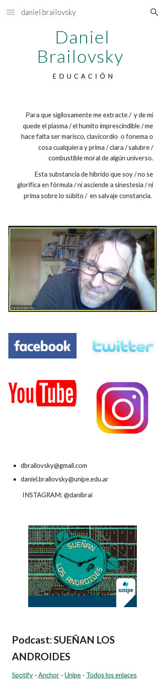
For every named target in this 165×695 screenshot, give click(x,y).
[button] (10, 12)
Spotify (22, 675)
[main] (82, 54)
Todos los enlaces (111, 675)
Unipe (73, 675)
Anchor (48, 675)
